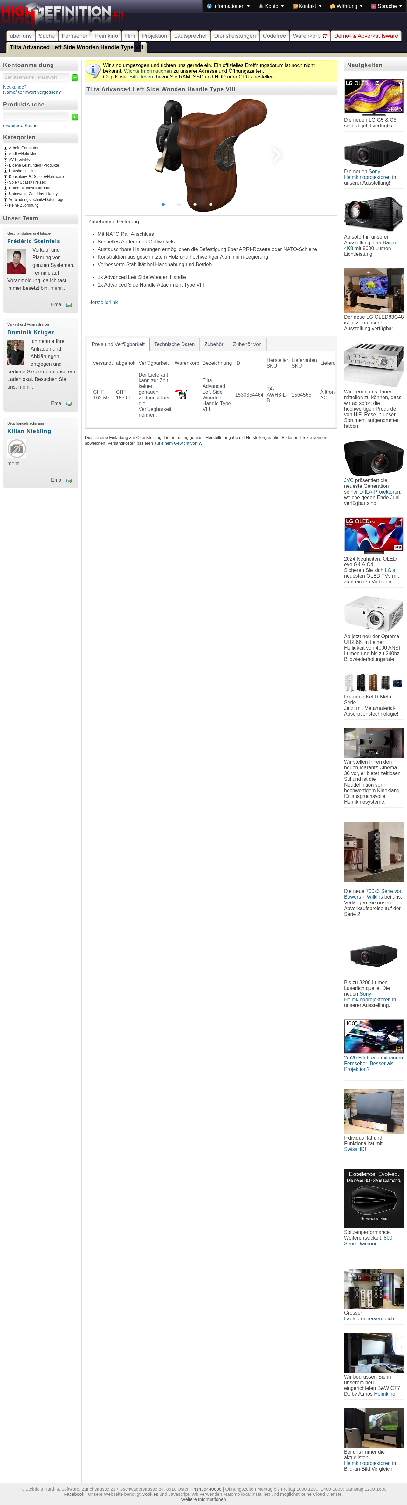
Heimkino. (385, 1394)
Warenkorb (310, 36)
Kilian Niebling (29, 431)
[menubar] (304, 6)
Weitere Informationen (203, 1499)
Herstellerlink (103, 302)
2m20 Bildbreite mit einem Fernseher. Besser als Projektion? (373, 1063)
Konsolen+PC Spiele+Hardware (36, 177)
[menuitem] (228, 6)
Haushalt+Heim (22, 171)
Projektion (154, 36)
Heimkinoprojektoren (367, 1463)
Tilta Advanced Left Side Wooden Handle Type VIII (76, 47)
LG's (390, 570)
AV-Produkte (20, 160)
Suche (47, 36)
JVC (349, 480)
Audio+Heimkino (23, 154)
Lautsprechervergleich (369, 1318)
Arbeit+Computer (23, 148)
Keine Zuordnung (24, 205)
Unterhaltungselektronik (29, 188)
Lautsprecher (190, 36)
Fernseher (74, 36)
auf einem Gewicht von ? (177, 443)
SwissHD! (355, 1149)
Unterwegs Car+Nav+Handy (33, 194)
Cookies (150, 1494)
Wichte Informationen (148, 71)
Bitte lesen (141, 76)
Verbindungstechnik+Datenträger (37, 200)
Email (57, 304)
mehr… (58, 288)
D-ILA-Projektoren (379, 491)
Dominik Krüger (30, 332)
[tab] (118, 344)
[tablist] (211, 382)
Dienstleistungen (235, 36)
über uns (21, 36)
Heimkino (106, 36)
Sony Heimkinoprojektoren (367, 174)
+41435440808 (206, 1489)
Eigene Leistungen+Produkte (34, 165)
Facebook (74, 1494)
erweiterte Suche (20, 125)
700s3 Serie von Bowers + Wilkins (373, 894)
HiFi (130, 36)
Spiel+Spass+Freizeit (27, 182)
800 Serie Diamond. (368, 1240)
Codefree (274, 36)
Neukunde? (15, 87)
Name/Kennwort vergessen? (32, 92)
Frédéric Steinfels (33, 241)
